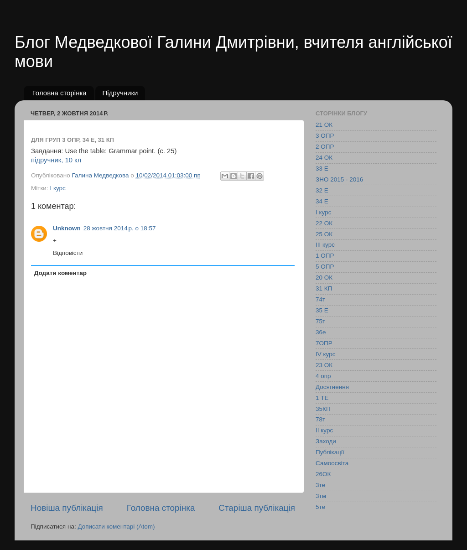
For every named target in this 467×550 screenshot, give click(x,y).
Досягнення (332, 387)
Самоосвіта (332, 463)
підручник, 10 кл (56, 160)
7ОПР (324, 343)
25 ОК (324, 234)
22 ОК (324, 223)
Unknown (67, 228)
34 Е (322, 201)
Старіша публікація (256, 508)
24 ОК (324, 157)
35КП (323, 408)
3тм (321, 496)
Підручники (120, 93)
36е (321, 332)
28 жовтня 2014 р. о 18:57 (119, 228)
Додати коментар (60, 273)
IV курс (325, 354)
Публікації (330, 452)
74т (320, 299)
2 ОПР (325, 146)
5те (320, 506)
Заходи (326, 441)
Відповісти (68, 252)
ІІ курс (324, 430)
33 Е (322, 168)
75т (320, 321)
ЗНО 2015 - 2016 (339, 179)
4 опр (323, 376)
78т (320, 419)
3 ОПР (325, 135)
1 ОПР (325, 255)
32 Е (322, 190)
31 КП (324, 288)
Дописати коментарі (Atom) (116, 526)
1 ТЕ (322, 397)
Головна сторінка (59, 93)
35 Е (322, 310)
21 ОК (324, 124)
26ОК (323, 474)
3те (320, 485)
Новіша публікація (67, 508)
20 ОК (324, 277)
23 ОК (324, 365)
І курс (57, 188)
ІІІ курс (325, 244)
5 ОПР (325, 266)
